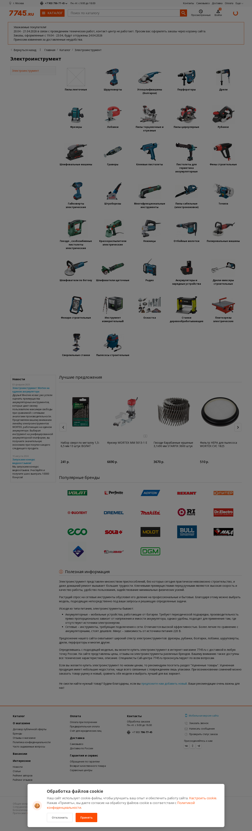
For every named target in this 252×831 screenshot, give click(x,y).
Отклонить (60, 817)
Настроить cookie (202, 798)
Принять (86, 817)
